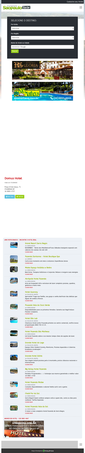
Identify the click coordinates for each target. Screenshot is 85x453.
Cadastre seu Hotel (75, 2)
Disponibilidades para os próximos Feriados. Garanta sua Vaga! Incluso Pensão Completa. (49, 311)
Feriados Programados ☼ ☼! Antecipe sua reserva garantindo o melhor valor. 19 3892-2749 (52, 375)
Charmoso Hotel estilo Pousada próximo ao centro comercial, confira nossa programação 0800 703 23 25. (51, 324)
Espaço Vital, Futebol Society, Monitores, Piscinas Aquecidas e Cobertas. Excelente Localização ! (50, 348)
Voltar (20, 197)
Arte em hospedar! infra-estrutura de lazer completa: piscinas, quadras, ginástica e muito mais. (50, 284)
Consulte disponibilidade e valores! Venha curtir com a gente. (46, 387)
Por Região (15, 33)
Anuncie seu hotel (10, 418)
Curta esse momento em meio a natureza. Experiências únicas (46, 261)
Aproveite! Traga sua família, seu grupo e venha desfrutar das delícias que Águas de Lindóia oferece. (51, 297)
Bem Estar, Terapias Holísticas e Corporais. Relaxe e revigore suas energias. (51, 272)
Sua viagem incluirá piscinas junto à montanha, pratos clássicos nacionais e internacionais (51, 361)
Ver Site (9, 197)
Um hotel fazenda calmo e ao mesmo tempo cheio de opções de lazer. (50, 336)
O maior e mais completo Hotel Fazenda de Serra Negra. (45, 411)
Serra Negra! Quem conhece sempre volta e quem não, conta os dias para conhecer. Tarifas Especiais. (51, 399)
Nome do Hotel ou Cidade (20, 43)
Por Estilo (14, 24)
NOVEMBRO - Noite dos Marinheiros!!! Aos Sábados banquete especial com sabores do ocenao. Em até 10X (51, 249)
